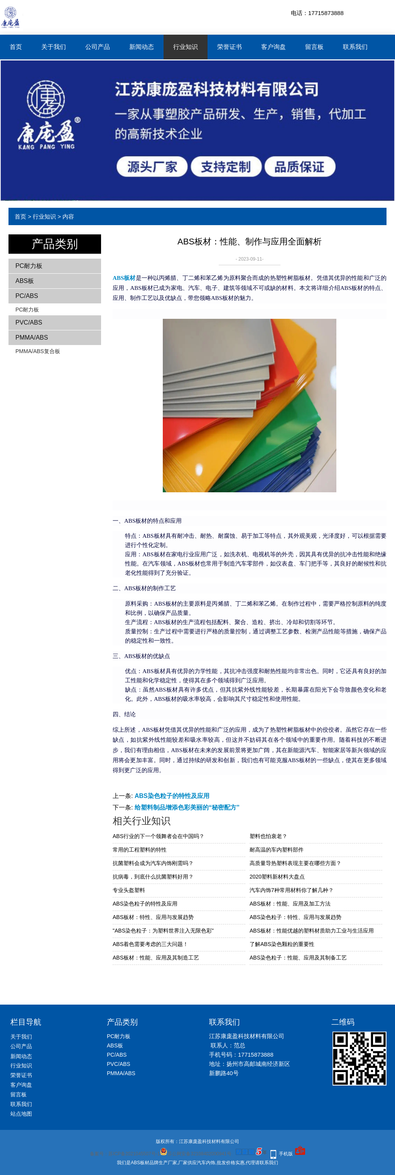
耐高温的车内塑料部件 (277, 850)
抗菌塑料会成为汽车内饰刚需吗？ (153, 863)
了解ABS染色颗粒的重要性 (282, 944)
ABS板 (24, 281)
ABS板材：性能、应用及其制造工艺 (156, 957)
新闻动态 (141, 47)
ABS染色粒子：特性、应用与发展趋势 (295, 917)
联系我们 (355, 47)
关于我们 (53, 47)
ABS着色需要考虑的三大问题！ (150, 944)
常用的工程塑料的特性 (140, 850)
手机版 (286, 1153)
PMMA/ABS (31, 337)
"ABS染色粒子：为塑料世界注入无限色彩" (163, 931)
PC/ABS (26, 296)
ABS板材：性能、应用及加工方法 (290, 904)
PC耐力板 (28, 266)
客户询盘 (273, 47)
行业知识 (185, 47)
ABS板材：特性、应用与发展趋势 (153, 917)
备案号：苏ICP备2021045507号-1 (125, 1153)
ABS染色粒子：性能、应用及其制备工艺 (298, 957)
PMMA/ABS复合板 (37, 351)
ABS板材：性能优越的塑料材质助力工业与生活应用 (312, 931)
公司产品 (97, 47)
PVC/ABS (28, 322)
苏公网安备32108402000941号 (195, 1153)
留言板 (314, 47)
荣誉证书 (229, 47)
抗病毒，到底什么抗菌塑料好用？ (153, 877)
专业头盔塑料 (129, 890)
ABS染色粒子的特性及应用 (172, 796)
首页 (16, 47)
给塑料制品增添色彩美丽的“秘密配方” (187, 807)
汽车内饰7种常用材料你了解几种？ (292, 890)
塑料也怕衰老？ (268, 836)
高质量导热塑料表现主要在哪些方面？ (295, 863)
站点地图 (21, 1114)
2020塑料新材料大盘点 (277, 877)
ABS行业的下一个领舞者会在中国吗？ (158, 836)
